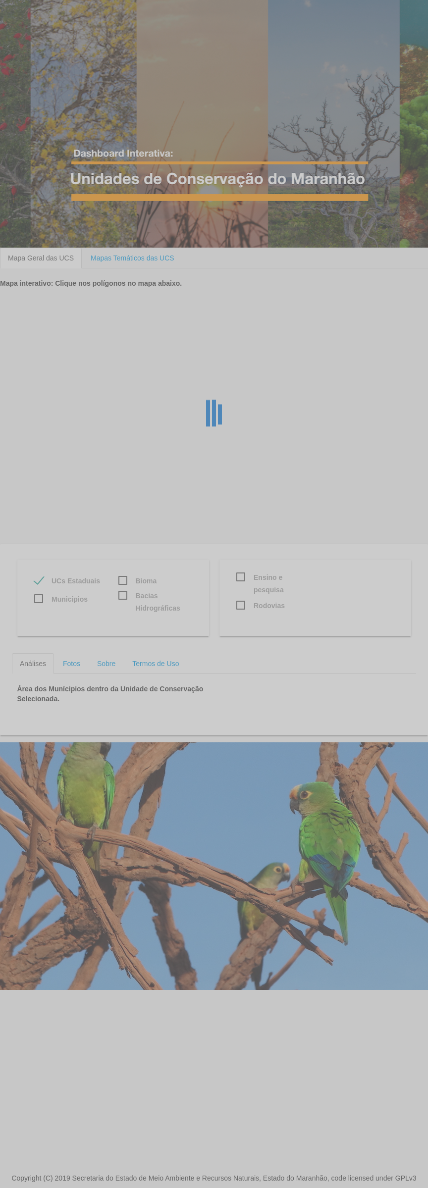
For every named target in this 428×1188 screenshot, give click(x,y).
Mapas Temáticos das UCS (132, 258)
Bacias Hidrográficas (158, 597)
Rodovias (269, 606)
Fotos (71, 664)
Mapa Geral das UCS (41, 258)
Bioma (146, 581)
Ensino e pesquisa (269, 578)
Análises (33, 664)
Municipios (70, 599)
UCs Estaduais (76, 581)
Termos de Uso (155, 664)
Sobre (106, 664)
